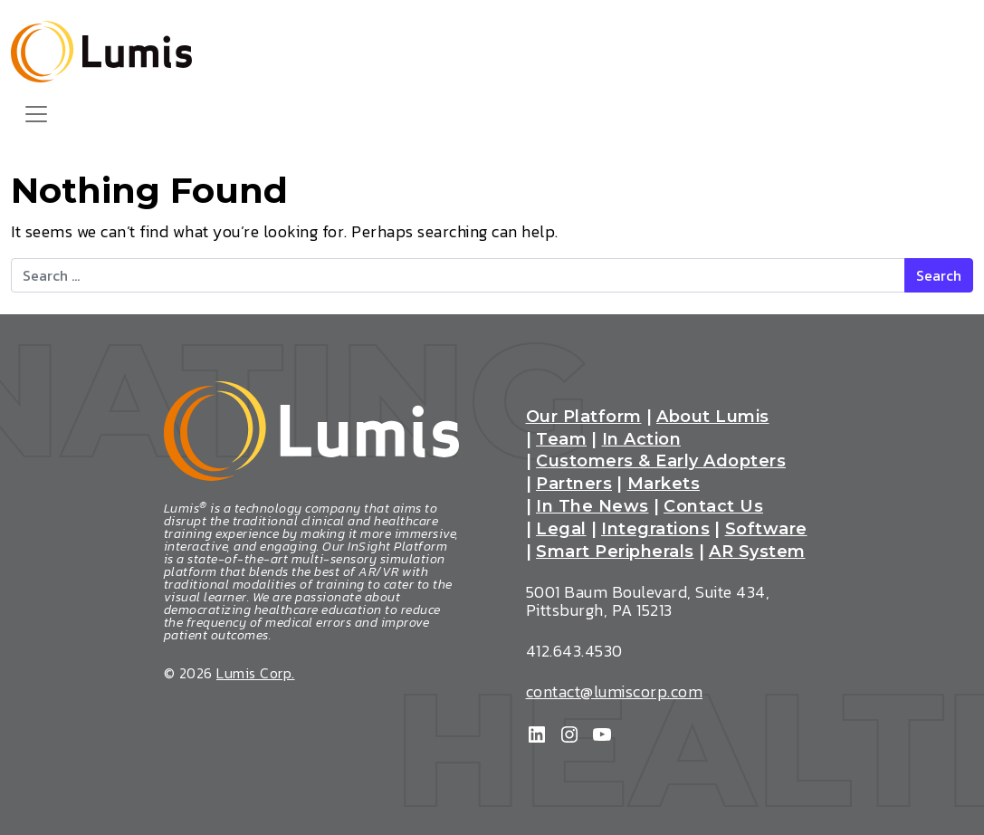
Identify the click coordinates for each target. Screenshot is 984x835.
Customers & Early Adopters (661, 462)
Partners (574, 484)
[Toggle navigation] (36, 114)
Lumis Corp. (255, 673)
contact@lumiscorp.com (614, 691)
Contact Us (713, 507)
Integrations (655, 530)
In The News (592, 507)
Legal (561, 530)
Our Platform (584, 417)
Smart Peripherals (615, 552)
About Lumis (712, 417)
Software (766, 530)
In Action (642, 440)
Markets (664, 484)
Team (561, 440)
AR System (757, 552)
